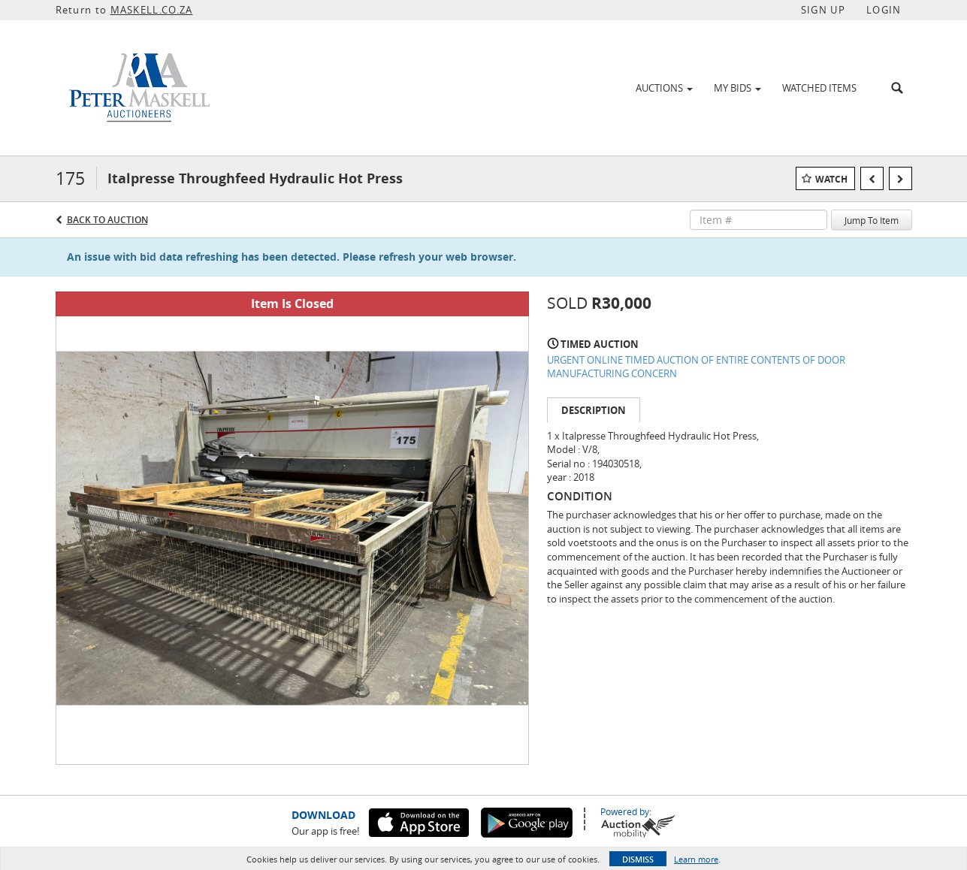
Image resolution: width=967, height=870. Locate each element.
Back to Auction (107, 219)
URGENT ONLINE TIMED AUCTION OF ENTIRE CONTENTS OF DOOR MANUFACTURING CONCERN (696, 367)
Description (593, 410)
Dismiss (638, 859)
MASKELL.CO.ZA (151, 10)
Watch (831, 179)
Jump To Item (872, 220)
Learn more (696, 859)
